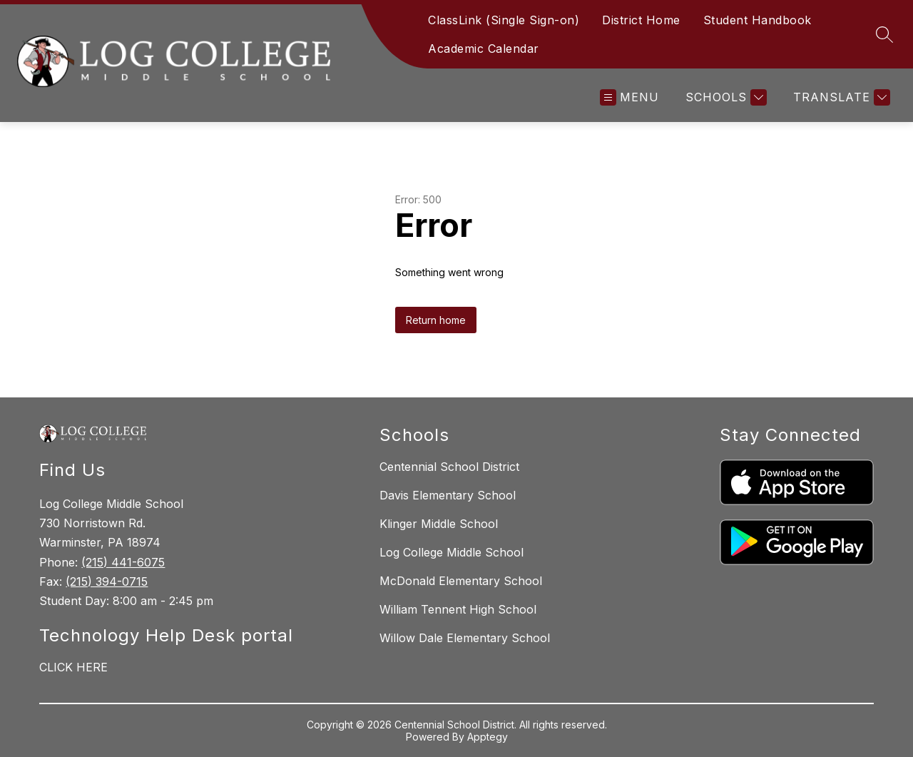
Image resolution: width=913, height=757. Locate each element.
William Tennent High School (457, 609)
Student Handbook (757, 20)
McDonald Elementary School (460, 581)
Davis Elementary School (447, 495)
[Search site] (884, 34)
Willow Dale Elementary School (464, 638)
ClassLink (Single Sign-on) (503, 20)
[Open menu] (629, 97)
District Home (641, 20)
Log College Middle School (451, 552)
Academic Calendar (483, 48)
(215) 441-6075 (123, 562)
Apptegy (487, 737)
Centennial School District (449, 466)
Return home (436, 320)
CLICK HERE (73, 667)
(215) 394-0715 (107, 581)
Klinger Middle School (438, 524)
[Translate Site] (840, 97)
